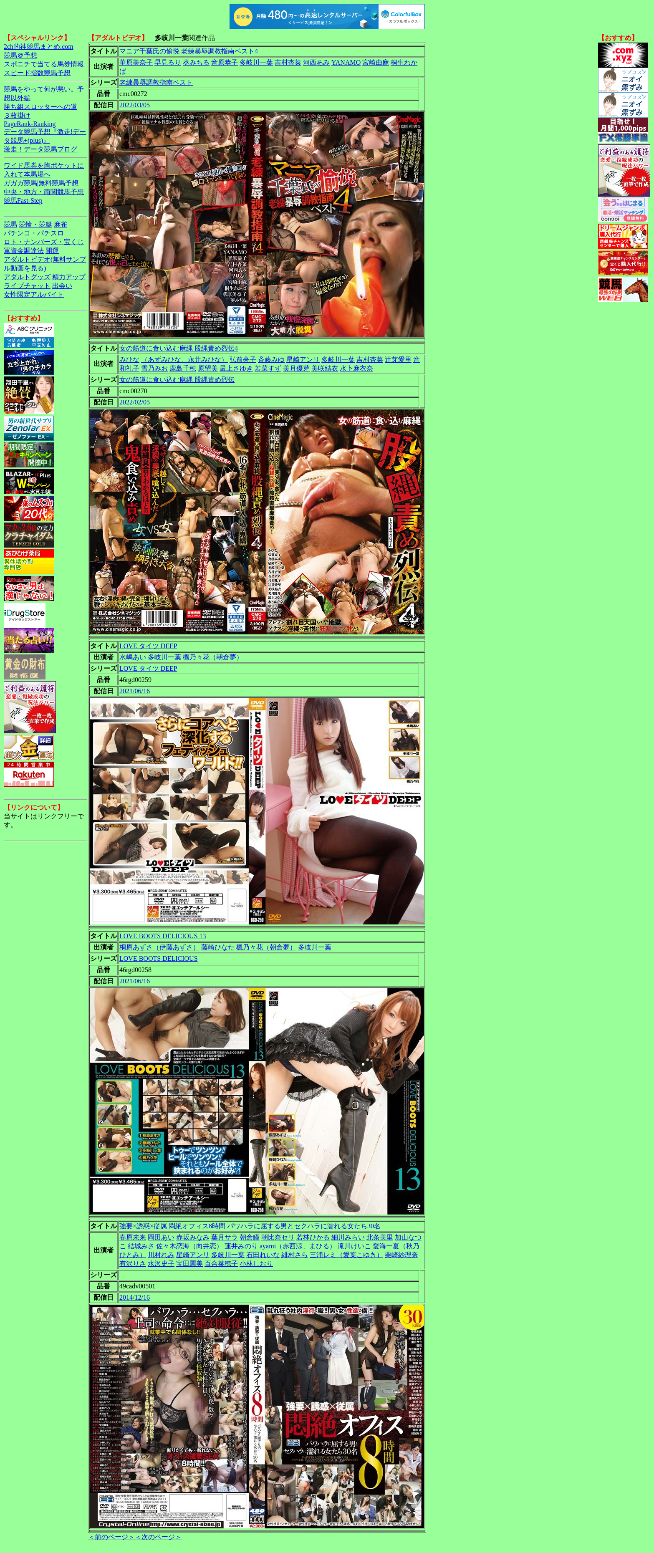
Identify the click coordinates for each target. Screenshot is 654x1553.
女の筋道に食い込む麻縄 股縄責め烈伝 (177, 379)
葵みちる (196, 62)
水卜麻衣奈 (356, 368)
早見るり (167, 62)
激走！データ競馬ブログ (40, 149)
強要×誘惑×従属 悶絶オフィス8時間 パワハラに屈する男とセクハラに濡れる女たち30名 (250, 1226)
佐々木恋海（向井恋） (189, 1246)
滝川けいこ (354, 1246)
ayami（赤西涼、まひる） (298, 1246)
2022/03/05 (134, 105)
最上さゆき (236, 368)
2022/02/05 (134, 402)
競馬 (10, 224)
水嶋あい (132, 657)
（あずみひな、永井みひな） (184, 359)
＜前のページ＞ (111, 1536)
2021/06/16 (134, 690)
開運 (52, 250)
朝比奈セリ (278, 1237)
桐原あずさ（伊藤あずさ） (159, 947)
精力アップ (69, 276)
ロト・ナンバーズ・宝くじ (44, 241)
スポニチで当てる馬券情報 (44, 64)
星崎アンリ (303, 359)
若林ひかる (313, 1237)
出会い (62, 285)
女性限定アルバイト (34, 294)
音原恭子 (224, 62)
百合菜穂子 (221, 1263)
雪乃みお (154, 368)
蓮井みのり (241, 1246)
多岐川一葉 (256, 62)
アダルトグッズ (27, 276)
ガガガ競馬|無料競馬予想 (41, 183)
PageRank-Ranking (30, 123)
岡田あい (161, 1237)
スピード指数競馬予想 (37, 72)
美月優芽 (296, 368)
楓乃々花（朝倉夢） (213, 657)
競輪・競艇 (35, 224)
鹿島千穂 (182, 368)
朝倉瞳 (250, 1237)
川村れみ (161, 1254)
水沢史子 (161, 1263)
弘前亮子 (243, 359)
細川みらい (348, 1237)
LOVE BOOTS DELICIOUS (158, 958)
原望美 (208, 368)
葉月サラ (224, 1237)
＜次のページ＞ (158, 1536)
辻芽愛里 (398, 359)
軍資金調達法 (24, 250)
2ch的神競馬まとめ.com (38, 46)
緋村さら (294, 1254)
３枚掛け (17, 115)
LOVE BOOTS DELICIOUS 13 (162, 935)
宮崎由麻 (375, 62)
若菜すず (268, 368)
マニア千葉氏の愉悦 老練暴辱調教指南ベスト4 (188, 51)
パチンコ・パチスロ (34, 233)
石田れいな (263, 1254)
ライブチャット (27, 285)
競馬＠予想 (20, 55)
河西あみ (316, 62)
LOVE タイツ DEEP (148, 645)
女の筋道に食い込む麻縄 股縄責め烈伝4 (178, 348)
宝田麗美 (189, 1263)
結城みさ (141, 1246)
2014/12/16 (134, 1297)
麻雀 (60, 224)
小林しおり (256, 1263)
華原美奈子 (136, 62)
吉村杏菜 (288, 62)
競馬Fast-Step (23, 200)
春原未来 (132, 1237)
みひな (129, 359)
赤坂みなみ (193, 1237)
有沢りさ (132, 1263)
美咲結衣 (324, 368)
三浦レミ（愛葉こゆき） (346, 1254)
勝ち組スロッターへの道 (40, 106)
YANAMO (346, 62)
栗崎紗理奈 (401, 1254)
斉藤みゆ (271, 359)
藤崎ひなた (218, 947)
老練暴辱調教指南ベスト (156, 82)
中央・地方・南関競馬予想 (44, 191)
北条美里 (379, 1237)
